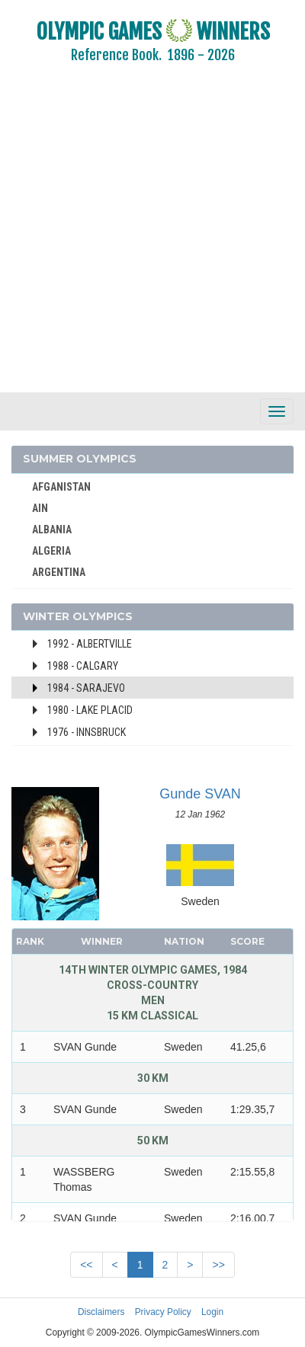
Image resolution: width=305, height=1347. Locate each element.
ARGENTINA (58, 572)
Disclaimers (101, 1312)
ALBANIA (52, 529)
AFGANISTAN (61, 487)
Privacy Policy (163, 1312)
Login (212, 1312)
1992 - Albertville (89, 644)
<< (86, 1265)
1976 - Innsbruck (86, 732)
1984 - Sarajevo (86, 688)
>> (218, 1265)
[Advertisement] (143, 238)
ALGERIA (51, 551)
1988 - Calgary (82, 666)
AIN (40, 508)
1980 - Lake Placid (90, 710)
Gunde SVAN (200, 793)
